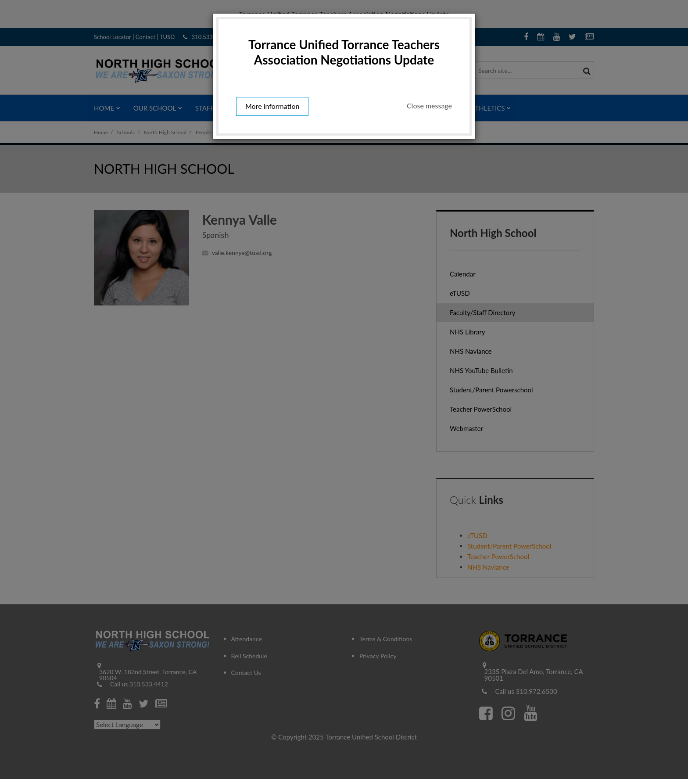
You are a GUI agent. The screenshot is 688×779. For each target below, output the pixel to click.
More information (272, 106)
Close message (429, 105)
